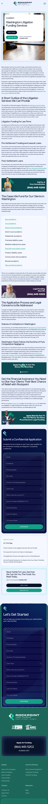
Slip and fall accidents (13, 265)
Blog (27, 692)
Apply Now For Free (34, 416)
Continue (24, 527)
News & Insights (6, 674)
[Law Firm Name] (24, 514)
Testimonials (5, 680)
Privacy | (3, 735)
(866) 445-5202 (36, 187)
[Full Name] (24, 463)
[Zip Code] (24, 476)
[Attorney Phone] (24, 520)
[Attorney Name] (24, 507)
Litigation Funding (32, 674)
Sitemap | (14, 735)
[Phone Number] (24, 469)
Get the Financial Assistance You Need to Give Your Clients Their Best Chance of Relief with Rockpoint (23, 561)
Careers (4, 698)
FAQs (27, 695)
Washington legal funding (37, 105)
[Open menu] (45, 3)
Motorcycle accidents (13, 228)
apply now (35, 403)
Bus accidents (10, 219)
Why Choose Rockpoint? (34, 671)
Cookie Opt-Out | (22, 735)
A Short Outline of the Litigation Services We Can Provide (20, 548)
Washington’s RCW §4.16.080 (37, 327)
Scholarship (5, 682)
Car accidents (10, 224)
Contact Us (5, 692)
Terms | (8, 735)
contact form (16, 403)
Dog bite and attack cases (15, 249)
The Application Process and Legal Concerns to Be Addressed (21, 556)
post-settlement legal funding (37, 168)
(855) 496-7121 (12, 37)
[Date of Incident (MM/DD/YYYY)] (24, 501)
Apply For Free (19, 365)
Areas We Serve (32, 735)
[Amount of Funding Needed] (24, 482)
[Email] (24, 457)
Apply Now (11, 32)
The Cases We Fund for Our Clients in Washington (18, 552)
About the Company (8, 671)
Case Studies (6, 677)
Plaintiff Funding (31, 677)
